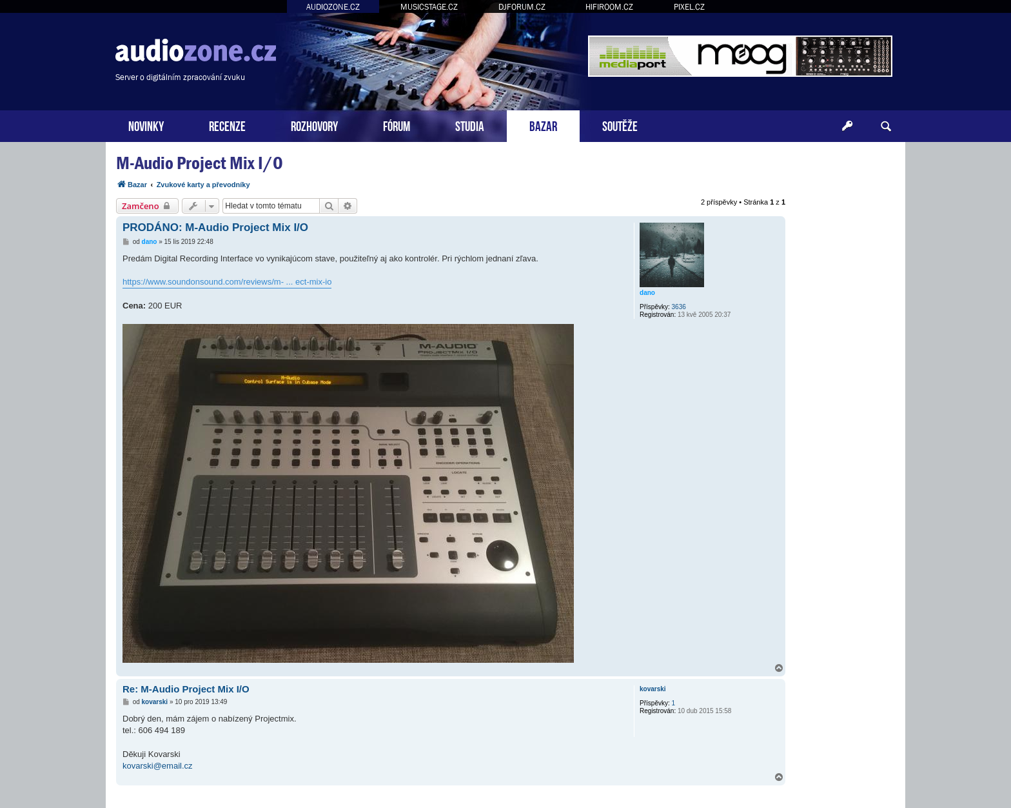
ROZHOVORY (314, 125)
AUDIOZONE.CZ (333, 7)
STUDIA (469, 125)
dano (647, 292)
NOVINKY (146, 125)
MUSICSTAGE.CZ (429, 7)
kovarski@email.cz (158, 766)
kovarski (653, 688)
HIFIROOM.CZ (609, 7)
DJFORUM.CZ (521, 7)
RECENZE (227, 125)
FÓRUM (396, 125)
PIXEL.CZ (689, 7)
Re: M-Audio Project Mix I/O (186, 688)
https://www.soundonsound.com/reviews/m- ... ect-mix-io (227, 282)
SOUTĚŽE (620, 125)
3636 (679, 306)
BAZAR (543, 125)
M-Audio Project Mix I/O (199, 163)
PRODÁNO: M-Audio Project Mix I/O (215, 227)
